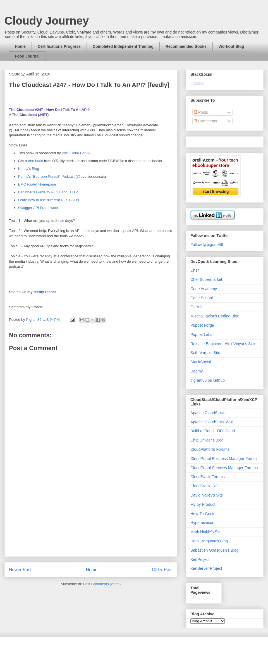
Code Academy (203, 288)
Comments (205, 121)
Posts (201, 112)
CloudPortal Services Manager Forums (224, 468)
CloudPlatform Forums (209, 449)
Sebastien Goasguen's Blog (214, 550)
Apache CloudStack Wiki (211, 422)
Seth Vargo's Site (205, 352)
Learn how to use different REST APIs (48, 200)
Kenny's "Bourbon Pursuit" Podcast (46, 176)
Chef (194, 270)
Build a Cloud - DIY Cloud (212, 431)
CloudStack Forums (207, 476)
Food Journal (27, 56)
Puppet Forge (202, 325)
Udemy (196, 371)
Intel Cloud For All (75, 153)
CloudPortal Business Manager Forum (223, 458)
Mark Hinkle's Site (206, 532)
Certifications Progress (59, 46)
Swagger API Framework (38, 208)
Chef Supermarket (206, 279)
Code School (201, 298)
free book (35, 161)
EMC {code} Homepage (37, 184)
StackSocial (200, 362)
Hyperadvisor (201, 522)
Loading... (199, 83)
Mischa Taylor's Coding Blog (214, 316)
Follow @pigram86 (206, 244)
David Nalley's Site (206, 495)
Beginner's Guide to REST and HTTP (48, 192)
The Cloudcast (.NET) (30, 115)
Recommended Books (186, 46)
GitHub (196, 307)
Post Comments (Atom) (102, 584)
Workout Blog (231, 46)
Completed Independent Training (123, 46)
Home (20, 46)
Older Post (162, 569)
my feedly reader (41, 292)
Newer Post (20, 569)
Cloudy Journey (46, 21)
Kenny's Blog (28, 169)
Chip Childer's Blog (207, 440)
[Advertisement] (91, 517)
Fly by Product (202, 504)
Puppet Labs (201, 334)
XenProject (199, 559)
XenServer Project (206, 568)
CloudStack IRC (204, 486)
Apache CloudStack (207, 413)
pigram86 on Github (207, 380)
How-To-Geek (202, 513)
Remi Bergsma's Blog (209, 541)
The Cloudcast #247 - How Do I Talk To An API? (49, 110)
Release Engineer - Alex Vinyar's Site (222, 343)
